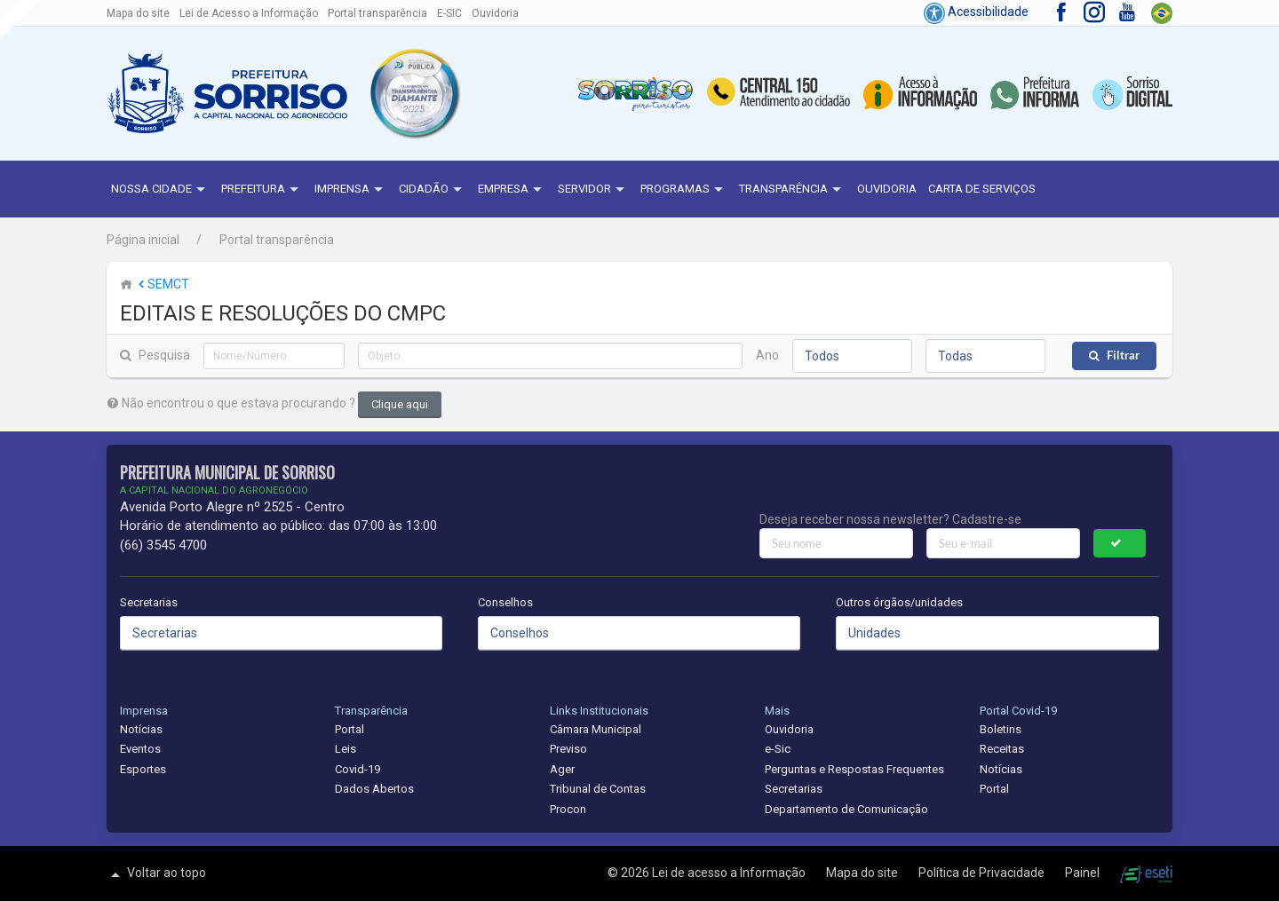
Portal (349, 729)
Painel (1083, 872)
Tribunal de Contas (598, 788)
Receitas (1002, 748)
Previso (568, 748)
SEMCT (162, 284)
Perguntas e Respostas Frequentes (854, 769)
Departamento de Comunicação (846, 809)
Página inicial (143, 240)
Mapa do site (138, 13)
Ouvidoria (495, 13)
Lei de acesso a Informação (730, 872)
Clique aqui (399, 404)
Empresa (512, 190)
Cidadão (432, 190)
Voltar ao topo (156, 874)
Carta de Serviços (982, 188)
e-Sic (777, 748)
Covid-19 (357, 769)
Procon (568, 809)
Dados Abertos (374, 788)
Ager (562, 769)
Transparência (792, 190)
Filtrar (1123, 355)
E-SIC (449, 13)
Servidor (593, 190)
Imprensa (350, 190)
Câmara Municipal (595, 729)
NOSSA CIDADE (160, 190)
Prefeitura (262, 190)
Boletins (1000, 729)
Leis (345, 748)
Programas (683, 190)
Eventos (140, 748)
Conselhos (505, 602)
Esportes (143, 769)
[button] (414, 93)
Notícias (141, 729)
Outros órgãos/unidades (899, 602)
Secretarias (149, 602)
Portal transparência (377, 13)
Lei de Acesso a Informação (248, 13)
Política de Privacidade (982, 872)
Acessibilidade (976, 11)
